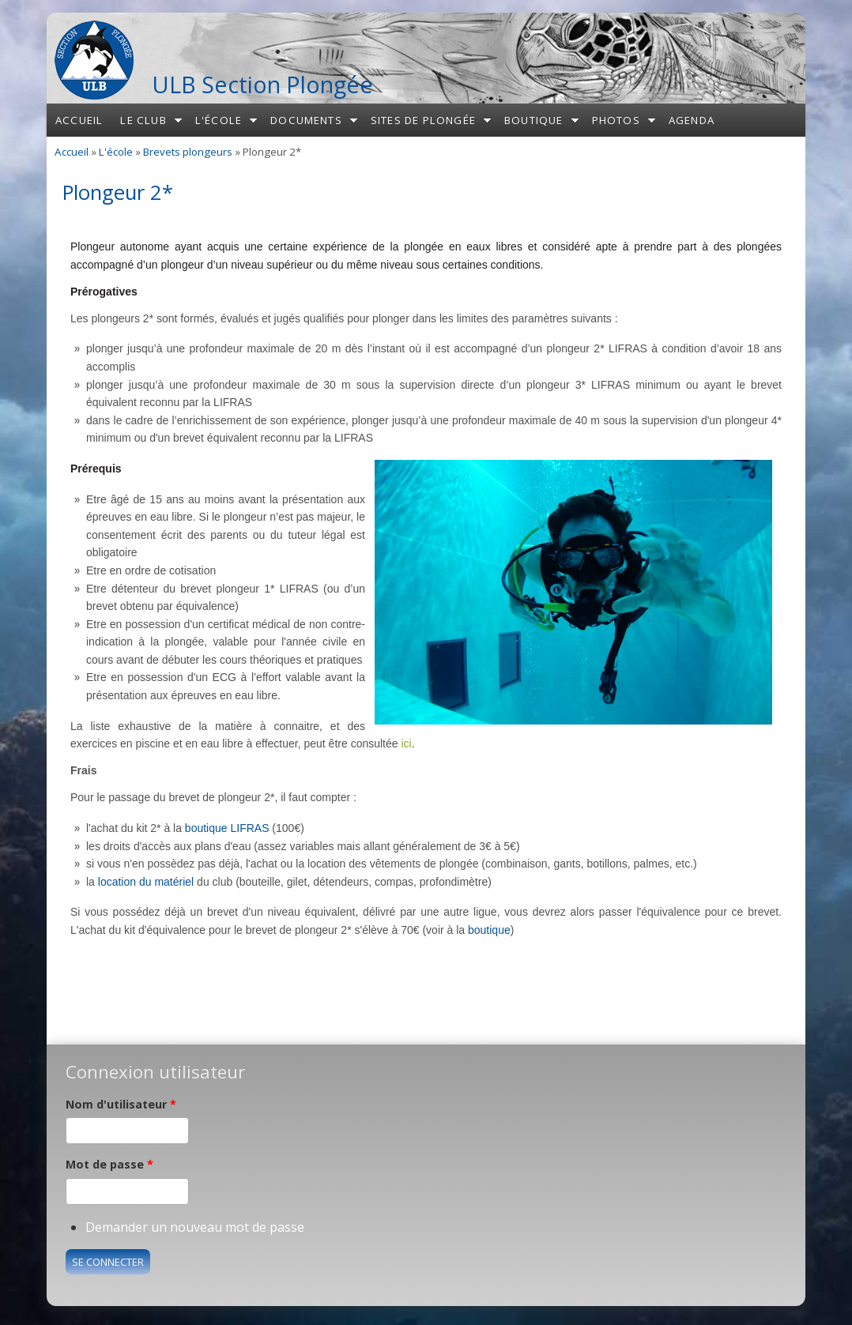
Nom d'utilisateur (121, 1104)
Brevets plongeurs (187, 152)
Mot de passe (109, 1164)
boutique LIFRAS (227, 828)
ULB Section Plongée (262, 84)
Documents (306, 120)
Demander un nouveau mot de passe (194, 1227)
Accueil (79, 120)
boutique (489, 930)
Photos (616, 120)
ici (406, 743)
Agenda (691, 120)
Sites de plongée (423, 120)
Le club (143, 120)
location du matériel (146, 881)
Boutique (534, 120)
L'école (218, 120)
